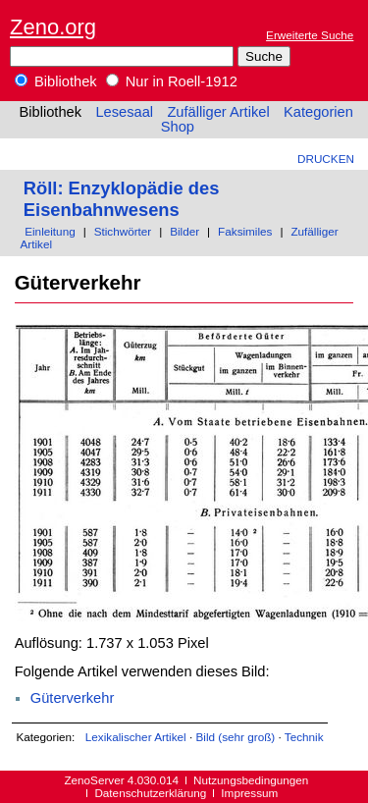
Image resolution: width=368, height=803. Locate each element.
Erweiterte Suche (309, 34)
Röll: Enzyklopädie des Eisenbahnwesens (122, 199)
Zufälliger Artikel (218, 112)
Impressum (249, 792)
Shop (177, 126)
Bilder (184, 231)
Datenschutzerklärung (150, 792)
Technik (304, 736)
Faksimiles (245, 231)
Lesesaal (124, 112)
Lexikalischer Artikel (135, 736)
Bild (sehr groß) (235, 736)
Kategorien (318, 112)
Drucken (325, 158)
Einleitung (50, 231)
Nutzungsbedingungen (250, 780)
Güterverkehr (72, 698)
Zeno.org (53, 27)
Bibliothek (56, 81)
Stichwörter (123, 231)
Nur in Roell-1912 (171, 81)
